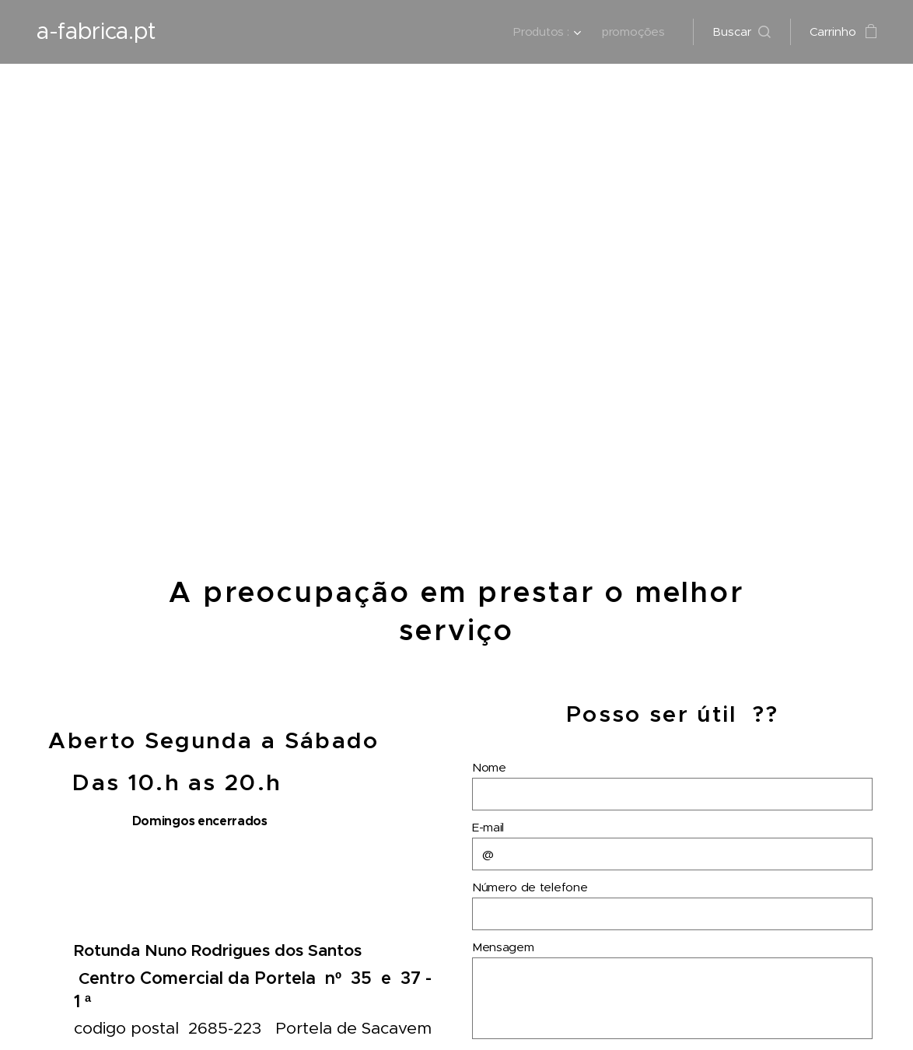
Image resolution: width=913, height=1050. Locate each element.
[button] (741, 31)
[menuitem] (547, 31)
